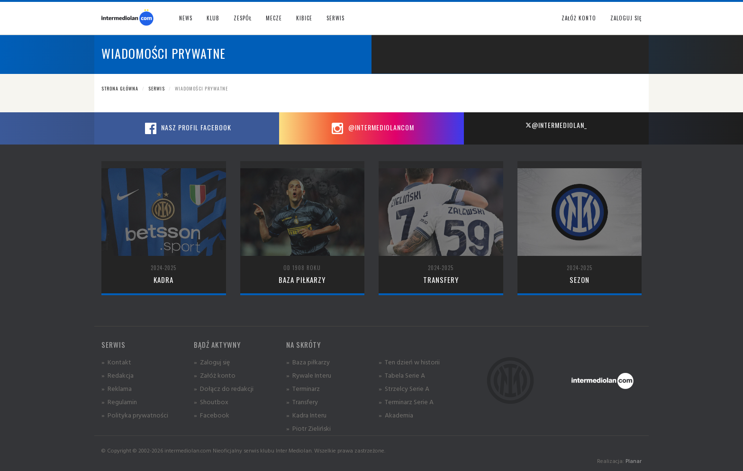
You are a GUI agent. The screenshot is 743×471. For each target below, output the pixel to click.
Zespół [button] (243, 18)
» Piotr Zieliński (308, 428)
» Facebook (211, 415)
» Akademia (396, 415)
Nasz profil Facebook (186, 128)
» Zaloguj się (212, 362)
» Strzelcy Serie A (404, 388)
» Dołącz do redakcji (224, 388)
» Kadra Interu (306, 415)
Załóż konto (579, 18)
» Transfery (302, 402)
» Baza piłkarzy (308, 362)
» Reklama (116, 388)
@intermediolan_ (556, 125)
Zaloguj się (626, 18)
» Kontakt (116, 362)
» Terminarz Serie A (406, 402)
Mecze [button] (274, 18)
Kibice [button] (304, 18)
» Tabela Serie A (402, 375)
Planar (633, 461)
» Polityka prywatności (134, 415)
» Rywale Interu (308, 375)
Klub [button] (213, 18)
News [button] (185, 18)
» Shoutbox (211, 402)
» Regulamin (119, 402)
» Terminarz (303, 388)
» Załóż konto (215, 375)
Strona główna (119, 88)
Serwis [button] (335, 18)
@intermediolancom (371, 128)
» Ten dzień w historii (409, 362)
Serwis (156, 88)
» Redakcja (117, 375)
